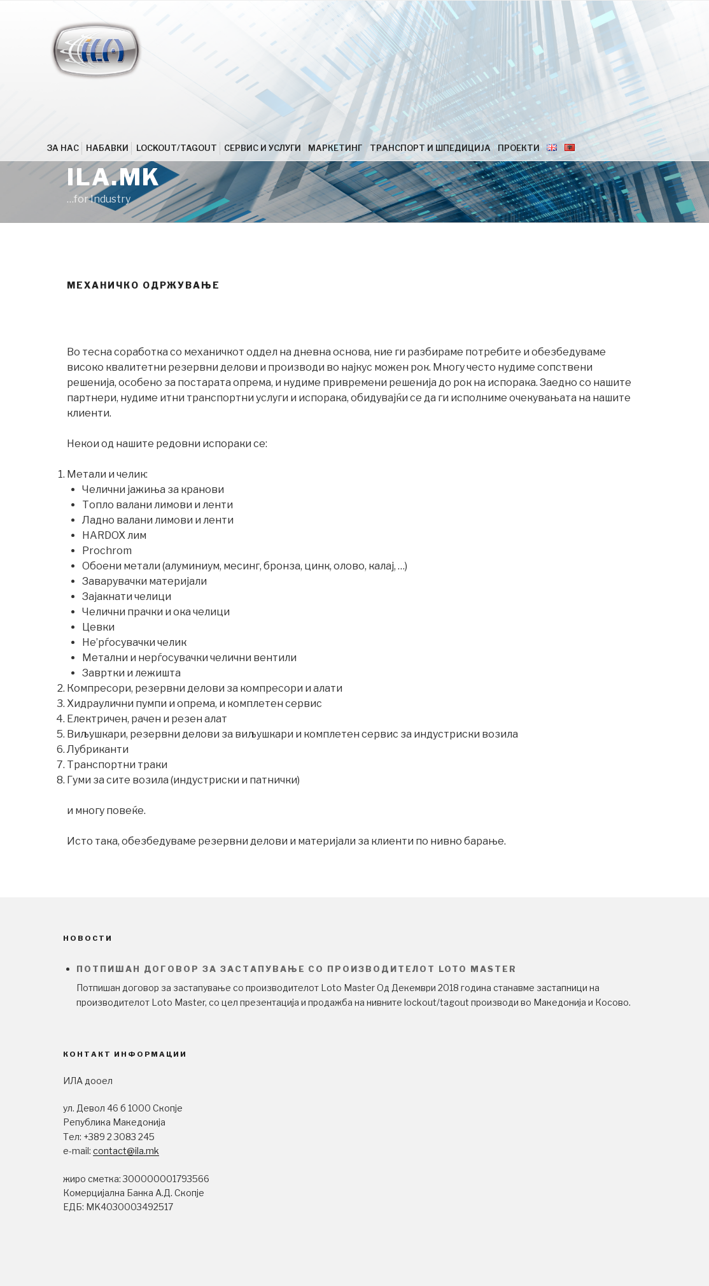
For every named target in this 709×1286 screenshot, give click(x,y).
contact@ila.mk (126, 1150)
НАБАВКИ (107, 148)
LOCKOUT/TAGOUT (176, 148)
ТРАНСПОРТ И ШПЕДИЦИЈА (430, 148)
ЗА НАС (63, 148)
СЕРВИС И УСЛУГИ (262, 148)
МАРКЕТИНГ (335, 148)
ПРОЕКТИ (519, 148)
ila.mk (114, 177)
